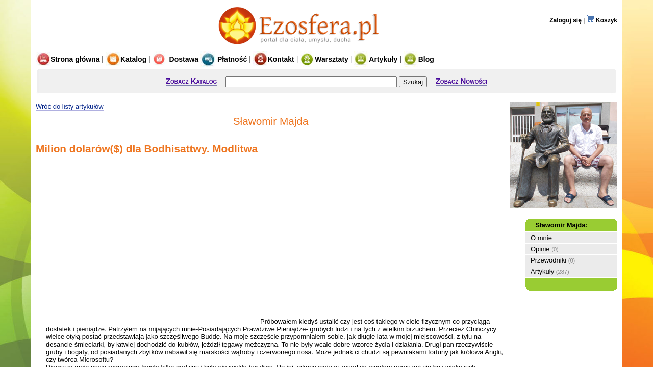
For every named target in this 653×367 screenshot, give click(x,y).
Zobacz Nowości (461, 80)
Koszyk (602, 20)
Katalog (126, 59)
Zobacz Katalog (191, 80)
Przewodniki (548, 260)
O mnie (541, 238)
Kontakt (273, 59)
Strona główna (67, 59)
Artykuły (375, 59)
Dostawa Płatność (200, 59)
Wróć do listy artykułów (70, 106)
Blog (419, 59)
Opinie (540, 249)
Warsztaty (324, 59)
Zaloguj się (565, 20)
